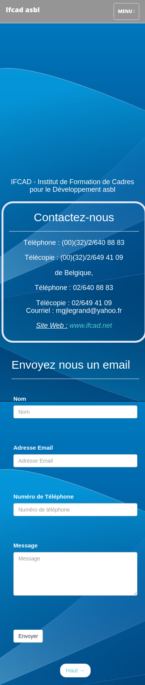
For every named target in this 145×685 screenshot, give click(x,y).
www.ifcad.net (91, 325)
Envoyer (28, 636)
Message (25, 545)
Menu (126, 10)
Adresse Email (33, 447)
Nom (19, 398)
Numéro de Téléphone (43, 496)
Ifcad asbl (23, 9)
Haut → (75, 670)
